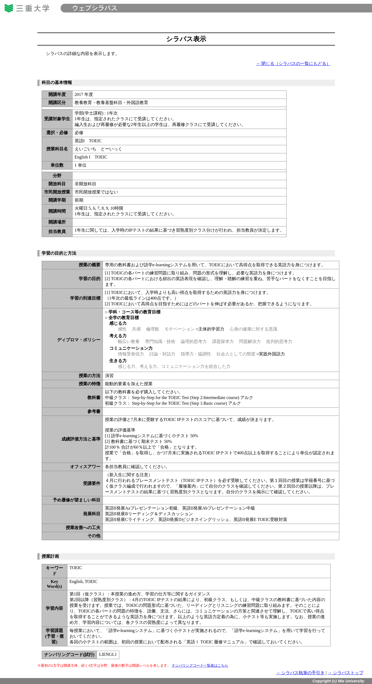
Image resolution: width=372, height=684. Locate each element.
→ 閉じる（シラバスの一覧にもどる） (293, 63)
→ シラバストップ (345, 672)
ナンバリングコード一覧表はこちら (200, 665)
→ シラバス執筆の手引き (300, 672)
